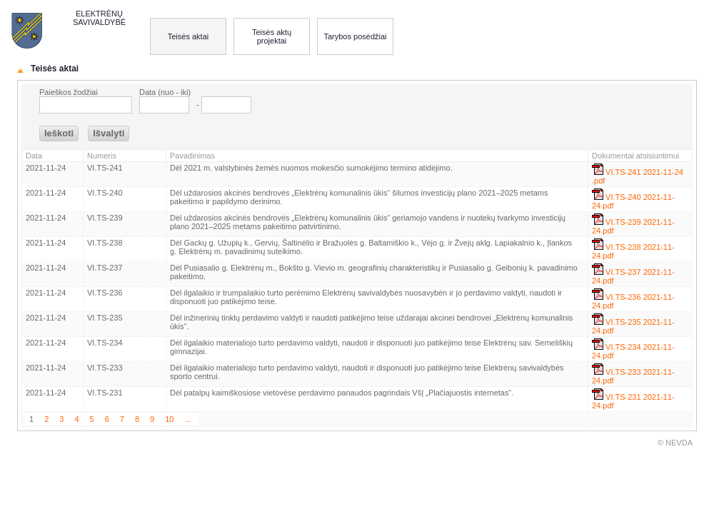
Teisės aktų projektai (271, 36)
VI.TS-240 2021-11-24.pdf (633, 199)
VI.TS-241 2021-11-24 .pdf (637, 174)
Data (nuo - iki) (165, 92)
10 (169, 419)
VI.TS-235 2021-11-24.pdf (633, 324)
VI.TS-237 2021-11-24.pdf (633, 274)
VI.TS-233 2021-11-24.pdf (633, 374)
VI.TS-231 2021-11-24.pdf (633, 399)
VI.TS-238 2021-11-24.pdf (633, 249)
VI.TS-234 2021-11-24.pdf (633, 349)
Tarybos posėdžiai (354, 36)
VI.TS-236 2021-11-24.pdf (633, 299)
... (187, 419)
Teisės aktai (188, 36)
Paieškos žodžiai (68, 92)
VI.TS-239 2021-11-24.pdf (633, 224)
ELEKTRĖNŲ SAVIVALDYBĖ (99, 17)
